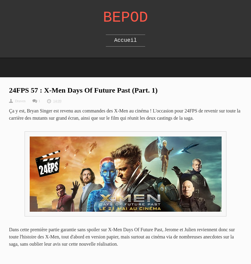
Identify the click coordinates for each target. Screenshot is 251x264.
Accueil (125, 40)
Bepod (125, 17)
